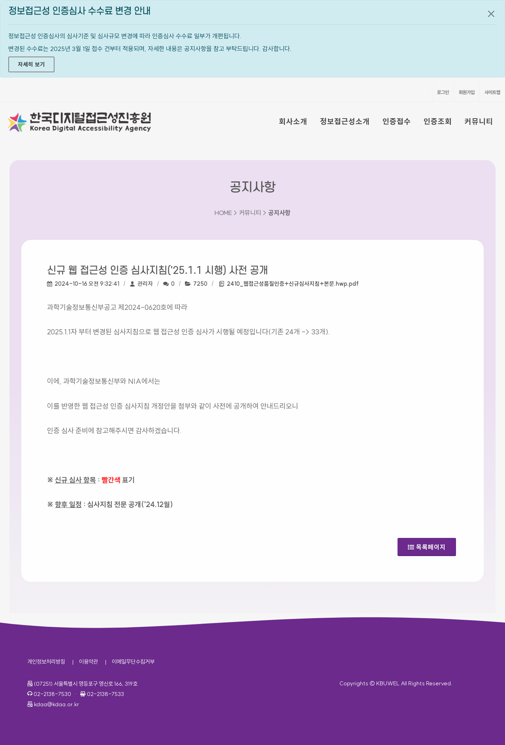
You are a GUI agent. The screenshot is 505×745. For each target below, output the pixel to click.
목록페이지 (427, 544)
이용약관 (88, 661)
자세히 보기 (31, 64)
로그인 (443, 92)
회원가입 (467, 92)
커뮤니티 (479, 121)
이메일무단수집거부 (133, 661)
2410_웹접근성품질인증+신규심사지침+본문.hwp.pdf (293, 283)
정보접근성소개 (345, 121)
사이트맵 (492, 92)
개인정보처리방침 (46, 661)
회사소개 (293, 121)
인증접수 (397, 121)
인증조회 (438, 121)
